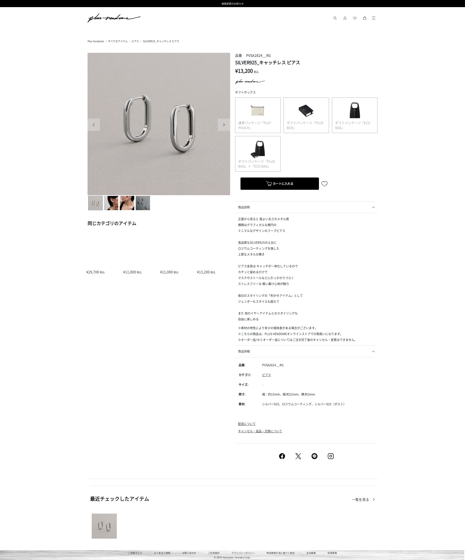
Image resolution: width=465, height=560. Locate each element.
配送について (247, 424)
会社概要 (311, 553)
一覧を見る (361, 499)
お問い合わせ (189, 553)
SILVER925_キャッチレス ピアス (161, 41)
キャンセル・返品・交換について (260, 431)
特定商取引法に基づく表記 (281, 553)
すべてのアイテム (118, 41)
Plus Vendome (96, 41)
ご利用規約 (214, 553)
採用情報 (332, 553)
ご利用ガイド (135, 553)
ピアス (135, 41)
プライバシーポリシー (243, 553)
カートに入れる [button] (279, 184)
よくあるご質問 (162, 553)
